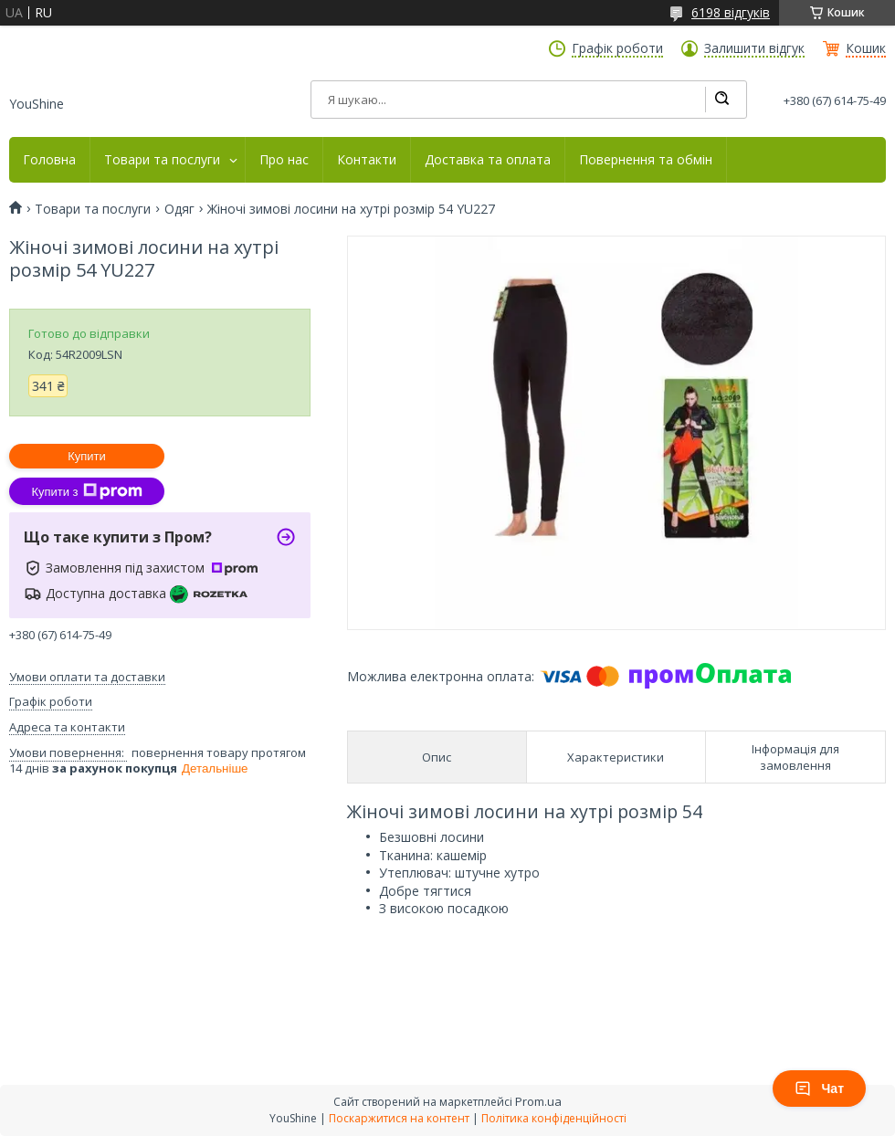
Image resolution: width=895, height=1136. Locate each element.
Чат (819, 1088)
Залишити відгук (754, 48)
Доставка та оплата (488, 160)
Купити (87, 456)
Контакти (366, 160)
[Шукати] (721, 99)
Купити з (86, 491)
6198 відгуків (730, 12)
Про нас (284, 160)
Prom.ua (538, 1101)
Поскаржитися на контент (399, 1118)
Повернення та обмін (645, 160)
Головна (49, 160)
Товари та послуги (162, 160)
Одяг (179, 209)
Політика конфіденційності (553, 1118)
